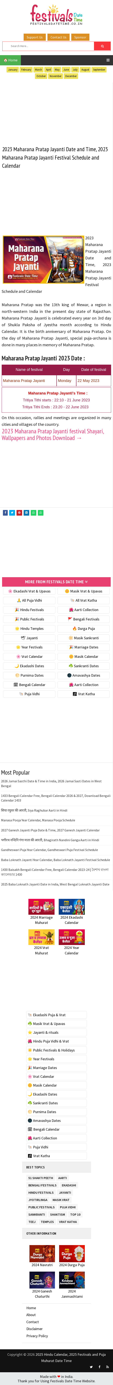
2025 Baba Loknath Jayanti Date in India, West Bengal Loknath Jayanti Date (55, 884)
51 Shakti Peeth (40, 1177)
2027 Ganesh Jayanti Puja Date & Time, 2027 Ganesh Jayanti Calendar (50, 830)
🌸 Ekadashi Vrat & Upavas (29, 590)
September (99, 69)
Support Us (35, 37)
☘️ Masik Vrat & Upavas (46, 1023)
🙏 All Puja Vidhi (29, 600)
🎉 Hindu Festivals (29, 609)
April (48, 69)
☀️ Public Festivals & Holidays (51, 1050)
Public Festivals (41, 1206)
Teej (32, 1221)
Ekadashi (69, 1184)
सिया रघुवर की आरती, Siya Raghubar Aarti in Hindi (34, 810)
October (41, 76)
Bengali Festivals (42, 1184)
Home (31, 1307)
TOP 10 (75, 1213)
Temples (47, 1221)
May (57, 69)
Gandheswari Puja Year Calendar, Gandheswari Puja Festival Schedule (49, 850)
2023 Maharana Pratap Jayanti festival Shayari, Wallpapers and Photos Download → (53, 434)
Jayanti (65, 1191)
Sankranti (36, 1213)
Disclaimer (34, 1328)
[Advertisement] (56, 111)
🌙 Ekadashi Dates (29, 665)
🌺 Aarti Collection (83, 609)
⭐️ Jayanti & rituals (43, 1032)
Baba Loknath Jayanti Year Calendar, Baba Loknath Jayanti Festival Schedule (55, 859)
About (31, 1314)
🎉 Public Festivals (29, 619)
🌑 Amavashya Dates (83, 675)
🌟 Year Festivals (29, 647)
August (85, 69)
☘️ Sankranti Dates (84, 665)
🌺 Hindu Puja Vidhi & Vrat (48, 1041)
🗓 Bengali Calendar (29, 684)
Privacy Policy (37, 1335)
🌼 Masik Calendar (83, 656)
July (75, 69)
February (26, 69)
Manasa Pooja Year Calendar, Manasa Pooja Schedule (38, 820)
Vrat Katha (68, 1221)
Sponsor (80, 37)
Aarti (62, 1177)
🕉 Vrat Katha (83, 693)
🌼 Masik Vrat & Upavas (83, 590)
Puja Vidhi (68, 1206)
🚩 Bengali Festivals (83, 619)
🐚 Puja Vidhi (29, 693)
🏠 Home (10, 60)
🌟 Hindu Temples (29, 628)
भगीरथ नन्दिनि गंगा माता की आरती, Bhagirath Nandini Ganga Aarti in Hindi (50, 840)
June (66, 69)
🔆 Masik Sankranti (84, 637)
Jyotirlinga (37, 1199)
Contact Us (58, 37)
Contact (32, 1321)
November (55, 76)
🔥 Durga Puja (83, 628)
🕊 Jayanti (29, 637)
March (38, 69)
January (12, 69)
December (71, 76)
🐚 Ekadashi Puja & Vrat (47, 1014)
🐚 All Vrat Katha (83, 600)
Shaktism (57, 1213)
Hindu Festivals (41, 1191)
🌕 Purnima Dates (29, 675)
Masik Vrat (61, 1199)
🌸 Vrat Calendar (29, 656)
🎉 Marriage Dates (83, 647)
